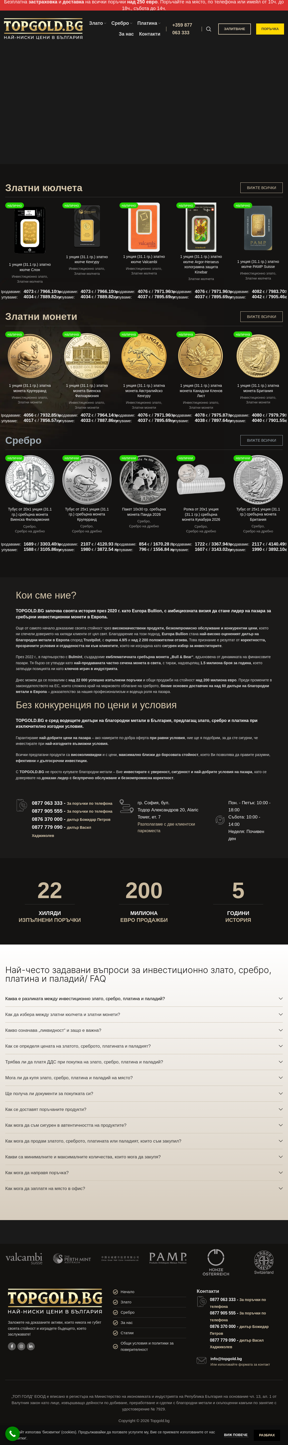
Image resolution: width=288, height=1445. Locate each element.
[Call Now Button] (12, 1434)
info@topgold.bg (226, 1358)
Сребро (29, 526)
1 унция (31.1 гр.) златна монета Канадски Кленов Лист (201, 390)
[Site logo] (43, 28)
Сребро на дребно (30, 531)
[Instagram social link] (21, 1346)
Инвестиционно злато (29, 276)
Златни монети (30, 402)
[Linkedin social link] (31, 1346)
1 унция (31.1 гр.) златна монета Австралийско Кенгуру (144, 390)
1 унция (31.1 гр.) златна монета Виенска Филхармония (87, 390)
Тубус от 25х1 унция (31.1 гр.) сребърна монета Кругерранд (87, 514)
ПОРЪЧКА (270, 29)
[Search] (208, 29)
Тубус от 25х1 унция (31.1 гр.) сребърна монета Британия (258, 514)
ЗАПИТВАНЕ (234, 29)
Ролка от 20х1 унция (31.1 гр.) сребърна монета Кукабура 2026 (201, 514)
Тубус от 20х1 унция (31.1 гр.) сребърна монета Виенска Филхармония (30, 514)
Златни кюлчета (30, 281)
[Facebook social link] (12, 1346)
